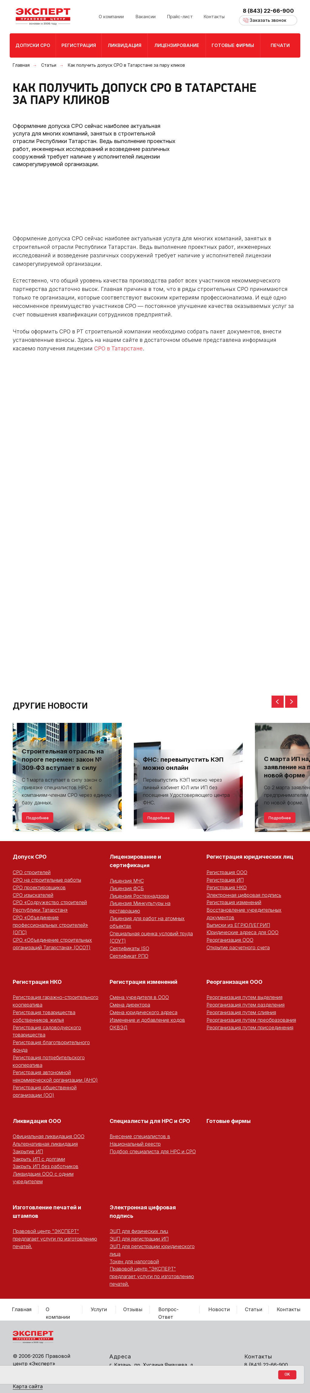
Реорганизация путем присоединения (249, 1027)
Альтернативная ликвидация (45, 1144)
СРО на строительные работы (47, 880)
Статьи (48, 65)
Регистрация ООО (226, 872)
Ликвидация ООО (37, 1121)
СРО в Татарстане (118, 348)
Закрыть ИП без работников (45, 1166)
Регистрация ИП (225, 880)
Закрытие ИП (28, 1151)
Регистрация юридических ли (248, 857)
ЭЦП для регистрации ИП (139, 1239)
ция (145, 865)
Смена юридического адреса (143, 1012)
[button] (268, 20)
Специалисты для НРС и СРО (150, 1121)
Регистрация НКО (226, 887)
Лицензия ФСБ (127, 888)
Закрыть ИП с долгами (39, 1159)
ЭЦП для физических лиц (139, 1231)
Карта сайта (28, 1386)
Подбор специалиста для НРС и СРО (153, 1151)
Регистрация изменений (233, 902)
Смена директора (130, 1005)
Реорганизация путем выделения (244, 997)
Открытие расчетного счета (238, 947)
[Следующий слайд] (291, 702)
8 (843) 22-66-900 (268, 11)
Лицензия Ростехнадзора (139, 896)
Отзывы (132, 1309)
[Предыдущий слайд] (278, 702)
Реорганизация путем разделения (245, 1005)
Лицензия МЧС (127, 881)
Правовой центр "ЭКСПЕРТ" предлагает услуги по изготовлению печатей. (55, 1238)
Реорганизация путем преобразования (251, 1020)
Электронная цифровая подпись (243, 895)
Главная (21, 65)
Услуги (99, 1309)
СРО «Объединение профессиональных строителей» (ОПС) (50, 925)
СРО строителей (32, 872)
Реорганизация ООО (229, 940)
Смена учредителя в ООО (139, 997)
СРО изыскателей (33, 895)
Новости (219, 1309)
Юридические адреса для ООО (242, 932)
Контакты (288, 1309)
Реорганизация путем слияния (241, 1012)
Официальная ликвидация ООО (48, 1136)
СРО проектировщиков (39, 887)
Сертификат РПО (129, 956)
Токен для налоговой (134, 1261)
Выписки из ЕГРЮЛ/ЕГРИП (238, 925)
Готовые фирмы (228, 1121)
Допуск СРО (30, 857)
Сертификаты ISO (129, 948)
